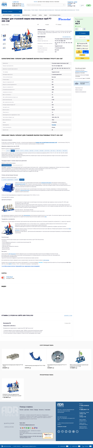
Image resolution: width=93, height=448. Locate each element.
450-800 (41, 154)
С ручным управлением (7, 183)
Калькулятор (79, 52)
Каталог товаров (12, 11)
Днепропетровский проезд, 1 (81, 71)
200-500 (31, 154)
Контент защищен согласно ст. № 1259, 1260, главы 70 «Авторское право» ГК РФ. (31, 440)
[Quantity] (80, 29)
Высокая (22, 183)
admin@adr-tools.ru (83, 432)
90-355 (26, 154)
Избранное (75, 446)
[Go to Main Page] (60, 409)
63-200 (12, 154)
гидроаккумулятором (25, 194)
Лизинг (82, 58)
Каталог (22, 413)
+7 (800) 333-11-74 (84, 413)
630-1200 (53, 154)
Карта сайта (22, 427)
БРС (46, 220)
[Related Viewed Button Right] (89, 364)
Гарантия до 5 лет (79, 87)
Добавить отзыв (68, 319)
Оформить (86, 52)
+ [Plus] (84, 29)
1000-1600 (58, 154)
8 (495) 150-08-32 (16, 4)
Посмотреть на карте (61, 430)
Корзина (86, 446)
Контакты (41, 413)
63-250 (17, 154)
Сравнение (63, 446)
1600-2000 (64, 154)
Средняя (16, 183)
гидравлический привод (46, 186)
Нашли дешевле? (79, 19)
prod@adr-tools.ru (83, 424)
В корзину (82, 33)
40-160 (8, 154)
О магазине (47, 413)
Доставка (26, 413)
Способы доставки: (80, 68)
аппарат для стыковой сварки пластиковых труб (46, 146)
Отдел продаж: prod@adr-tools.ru (29, 446)
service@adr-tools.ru (83, 428)
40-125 (3, 154)
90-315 (22, 154)
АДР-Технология (12, 257)
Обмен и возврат (78, 89)
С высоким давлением (17, 169)
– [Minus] (76, 29)
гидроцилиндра (26, 219)
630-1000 (47, 154)
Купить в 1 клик (82, 37)
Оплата (32, 413)
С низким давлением (6, 169)
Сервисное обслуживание (80, 91)
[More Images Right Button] (4, 50)
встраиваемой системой (20, 188)
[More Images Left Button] (4, 32)
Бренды (36, 413)
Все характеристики (67, 36)
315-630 (36, 154)
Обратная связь (6, 446)
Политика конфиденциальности (27, 428)
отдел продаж (46, 264)
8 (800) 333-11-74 (16, 6)
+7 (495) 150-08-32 (84, 409)
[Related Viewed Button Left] (3, 364)
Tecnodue (33, 128)
